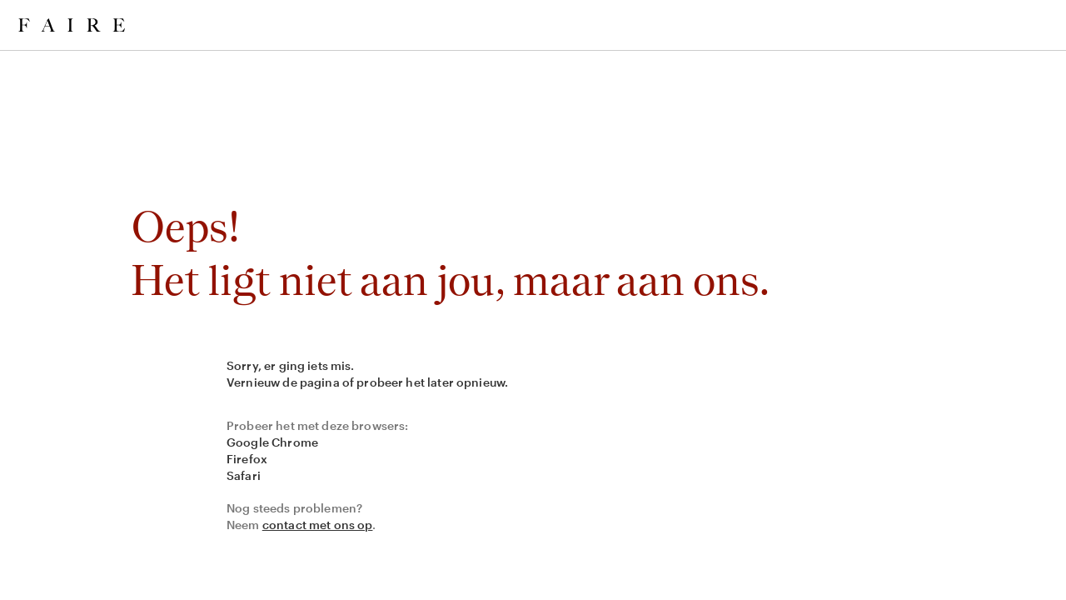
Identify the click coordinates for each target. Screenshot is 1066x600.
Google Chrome (272, 442)
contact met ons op (317, 525)
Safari (244, 475)
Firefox (247, 459)
